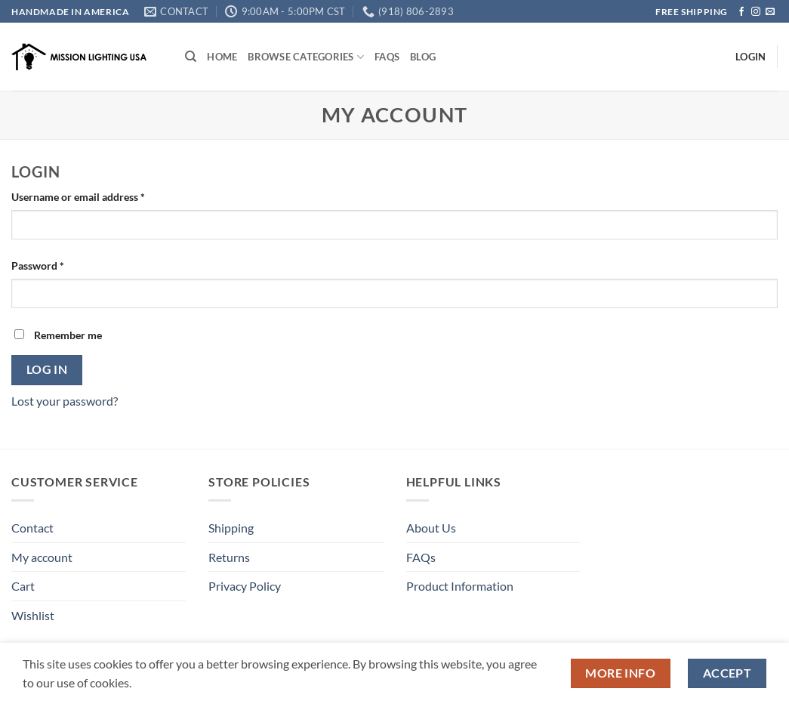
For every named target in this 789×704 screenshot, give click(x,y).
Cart (23, 586)
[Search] (190, 56)
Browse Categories (306, 57)
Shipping (231, 527)
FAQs (386, 57)
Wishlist (32, 615)
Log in (47, 369)
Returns (229, 557)
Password (58, 264)
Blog (423, 57)
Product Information (459, 586)
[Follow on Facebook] (741, 12)
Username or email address (99, 195)
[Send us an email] (770, 12)
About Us (431, 527)
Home (222, 57)
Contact (32, 527)
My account (41, 557)
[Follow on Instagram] (755, 12)
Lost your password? (64, 401)
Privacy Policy (244, 586)
